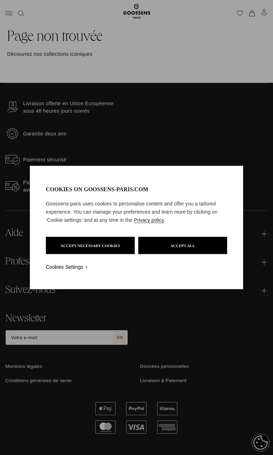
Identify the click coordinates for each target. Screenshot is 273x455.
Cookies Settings (64, 267)
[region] (136, 227)
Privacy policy (149, 220)
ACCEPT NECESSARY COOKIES (90, 245)
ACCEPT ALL (182, 245)
